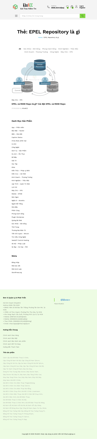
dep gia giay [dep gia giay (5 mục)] (27, 369)
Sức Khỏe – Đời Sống (19, 223)
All (20, 49)
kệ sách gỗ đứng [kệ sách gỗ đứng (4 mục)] (9, 408)
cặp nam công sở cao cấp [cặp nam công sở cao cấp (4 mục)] (12, 366)
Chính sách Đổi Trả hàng (11, 344)
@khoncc (65, 300)
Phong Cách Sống (49, 49)
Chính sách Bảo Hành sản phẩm (14, 341)
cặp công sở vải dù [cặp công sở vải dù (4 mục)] (10, 363)
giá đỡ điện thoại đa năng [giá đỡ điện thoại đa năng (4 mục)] (34, 402)
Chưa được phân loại (19, 141)
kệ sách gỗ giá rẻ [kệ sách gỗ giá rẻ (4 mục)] (18, 405)
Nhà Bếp (15, 207)
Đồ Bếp (14, 157)
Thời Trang (15, 227)
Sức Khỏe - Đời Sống (32, 49)
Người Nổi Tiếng (17, 204)
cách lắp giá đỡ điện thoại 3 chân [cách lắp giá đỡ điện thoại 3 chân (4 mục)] (15, 357)
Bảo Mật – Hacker (18, 131)
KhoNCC (25, 108)
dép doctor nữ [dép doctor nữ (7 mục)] (8, 374)
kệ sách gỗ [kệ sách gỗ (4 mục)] (7, 405)
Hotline (53, 6)
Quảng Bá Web (17, 220)
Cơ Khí (14, 144)
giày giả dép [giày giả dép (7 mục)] (36, 377)
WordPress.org (17, 272)
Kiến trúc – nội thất (19, 174)
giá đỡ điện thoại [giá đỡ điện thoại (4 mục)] (23, 397)
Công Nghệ (54, 52)
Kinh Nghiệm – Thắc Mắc (20, 180)
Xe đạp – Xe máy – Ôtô (20, 247)
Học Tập (14, 164)
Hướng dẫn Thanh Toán (11, 347)
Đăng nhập (15, 262)
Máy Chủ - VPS (67, 52)
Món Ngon (15, 197)
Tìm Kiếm (82, 16)
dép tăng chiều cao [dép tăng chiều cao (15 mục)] (34, 374)
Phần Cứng (15, 210)
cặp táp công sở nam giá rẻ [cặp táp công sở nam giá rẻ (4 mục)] (33, 366)
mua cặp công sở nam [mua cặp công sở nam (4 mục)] (24, 408)
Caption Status (17, 137)
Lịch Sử (14, 187)
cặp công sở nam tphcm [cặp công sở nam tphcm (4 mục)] (30, 360)
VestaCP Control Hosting (20, 240)
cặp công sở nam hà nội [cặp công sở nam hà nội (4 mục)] (12, 360)
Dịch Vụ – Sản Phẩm (19, 150)
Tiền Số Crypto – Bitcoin (20, 233)
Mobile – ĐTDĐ (17, 194)
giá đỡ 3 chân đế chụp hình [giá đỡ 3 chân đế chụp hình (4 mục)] (32, 394)
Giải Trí (14, 160)
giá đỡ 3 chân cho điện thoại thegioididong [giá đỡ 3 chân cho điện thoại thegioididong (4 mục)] (19, 383)
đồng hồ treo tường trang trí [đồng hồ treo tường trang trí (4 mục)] (34, 411)
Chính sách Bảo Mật (10, 338)
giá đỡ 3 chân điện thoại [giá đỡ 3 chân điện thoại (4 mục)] (12, 394)
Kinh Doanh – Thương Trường (22, 177)
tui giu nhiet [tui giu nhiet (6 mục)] (41, 408)
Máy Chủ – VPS (17, 190)
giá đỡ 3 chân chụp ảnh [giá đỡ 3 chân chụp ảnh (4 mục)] (12, 391)
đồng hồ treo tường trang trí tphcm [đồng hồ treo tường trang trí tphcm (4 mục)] (16, 416)
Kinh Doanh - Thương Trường (36, 52)
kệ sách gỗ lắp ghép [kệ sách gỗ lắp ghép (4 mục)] (33, 405)
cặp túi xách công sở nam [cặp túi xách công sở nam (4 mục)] (12, 369)
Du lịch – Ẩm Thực (18, 154)
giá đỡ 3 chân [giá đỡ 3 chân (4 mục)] (15, 380)
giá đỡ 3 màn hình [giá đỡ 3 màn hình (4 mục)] (9, 397)
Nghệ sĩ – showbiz (18, 200)
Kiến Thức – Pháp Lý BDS (21, 170)
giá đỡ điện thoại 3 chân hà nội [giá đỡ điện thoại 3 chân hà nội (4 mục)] (14, 400)
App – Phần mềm (18, 127)
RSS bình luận (17, 269)
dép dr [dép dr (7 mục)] (16, 374)
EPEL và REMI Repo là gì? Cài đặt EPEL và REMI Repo (38, 104)
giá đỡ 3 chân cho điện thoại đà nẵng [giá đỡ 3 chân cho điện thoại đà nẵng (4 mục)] (17, 388)
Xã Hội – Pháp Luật (18, 243)
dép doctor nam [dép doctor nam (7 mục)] (32, 371)
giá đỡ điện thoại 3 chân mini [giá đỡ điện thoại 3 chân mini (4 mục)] (14, 402)
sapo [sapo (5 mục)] (34, 408)
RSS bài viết (16, 266)
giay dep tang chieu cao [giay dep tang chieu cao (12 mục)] (12, 377)
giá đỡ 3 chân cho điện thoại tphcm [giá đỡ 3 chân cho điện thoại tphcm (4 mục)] (16, 386)
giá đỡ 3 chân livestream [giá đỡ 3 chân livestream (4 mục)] (30, 391)
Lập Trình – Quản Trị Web (21, 184)
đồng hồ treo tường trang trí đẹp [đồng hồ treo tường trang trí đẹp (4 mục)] (15, 419)
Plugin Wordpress (18, 217)
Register (82, 8)
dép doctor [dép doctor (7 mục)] (22, 371)
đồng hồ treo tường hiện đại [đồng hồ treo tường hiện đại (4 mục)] (13, 411)
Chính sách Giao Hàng (11, 335)
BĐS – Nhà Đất (17, 134)
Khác (13, 167)
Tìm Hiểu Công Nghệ (19, 237)
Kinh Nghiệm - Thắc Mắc (68, 49)
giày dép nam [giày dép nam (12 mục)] (26, 377)
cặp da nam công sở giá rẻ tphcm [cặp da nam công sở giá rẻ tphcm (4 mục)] (30, 363)
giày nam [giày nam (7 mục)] (6, 380)
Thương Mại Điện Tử (19, 230)
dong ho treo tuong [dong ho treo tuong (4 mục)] (10, 371)
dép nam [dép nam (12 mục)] (23, 374)
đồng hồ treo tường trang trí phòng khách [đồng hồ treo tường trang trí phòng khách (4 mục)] (18, 414)
